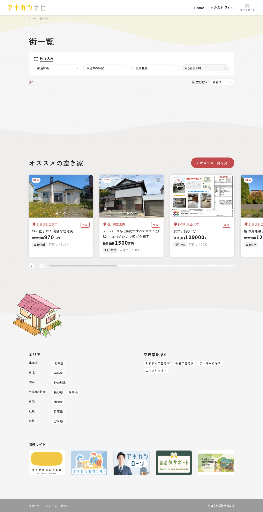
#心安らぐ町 (193, 68)
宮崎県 (58, 421)
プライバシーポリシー (58, 505)
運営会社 (34, 505)
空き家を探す (220, 7)
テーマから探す (210, 363)
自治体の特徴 (95, 68)
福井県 (73, 392)
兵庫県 (58, 411)
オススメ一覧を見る (212, 162)
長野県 (58, 392)
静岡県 (58, 402)
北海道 (58, 363)
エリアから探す (156, 370)
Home (199, 7)
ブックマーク (247, 8)
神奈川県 (60, 382)
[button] (57, 213)
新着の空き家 (184, 363)
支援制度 (141, 68)
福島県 (58, 373)
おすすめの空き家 (157, 363)
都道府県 (43, 68)
